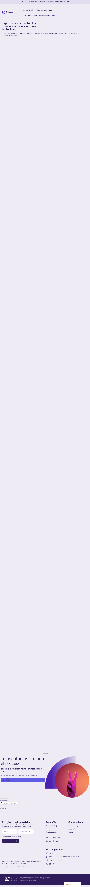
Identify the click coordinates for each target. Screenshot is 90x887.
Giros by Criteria (14, 879)
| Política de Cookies (19, 862)
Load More (45, 753)
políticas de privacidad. (15, 836)
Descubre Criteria (52, 841)
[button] (29, 10)
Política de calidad (7, 862)
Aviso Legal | (6, 863)
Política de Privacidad (34, 862)
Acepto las (12, 836)
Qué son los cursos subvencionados (52, 832)
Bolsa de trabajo (51, 826)
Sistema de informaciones (18, 863)
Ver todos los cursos (53, 837)
